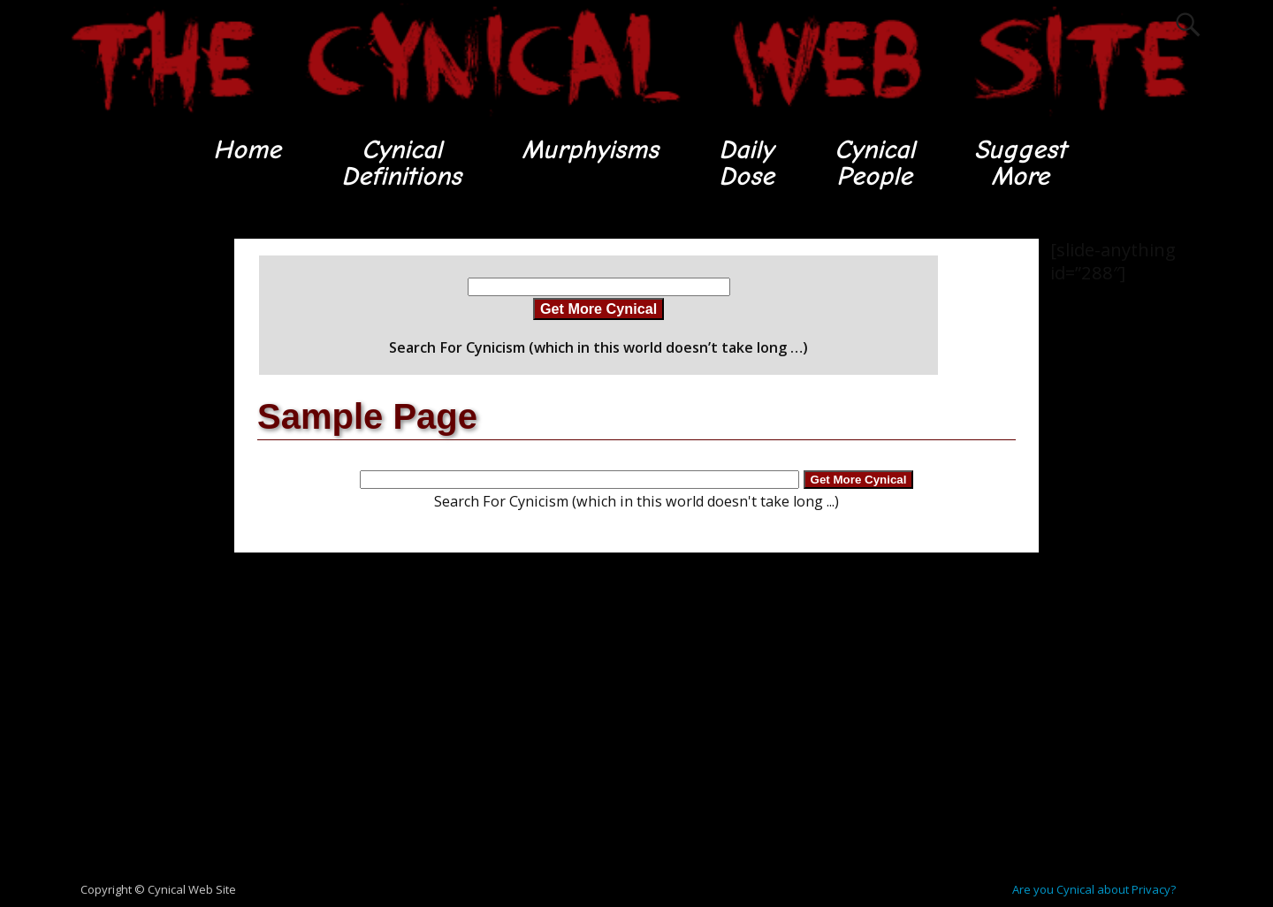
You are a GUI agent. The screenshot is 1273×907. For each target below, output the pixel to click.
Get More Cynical (598, 309)
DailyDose (746, 163)
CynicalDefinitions (400, 163)
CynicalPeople (875, 163)
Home (245, 149)
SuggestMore (1021, 163)
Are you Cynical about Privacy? (1094, 889)
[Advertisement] (132, 505)
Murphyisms (589, 149)
